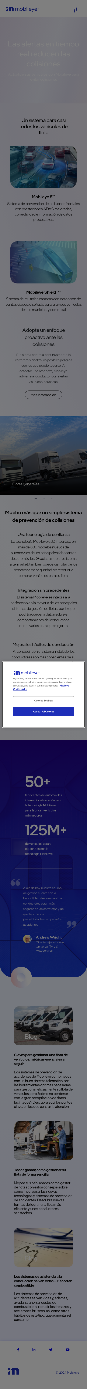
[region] (43, 694)
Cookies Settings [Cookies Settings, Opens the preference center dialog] (43, 700)
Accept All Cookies (43, 711)
